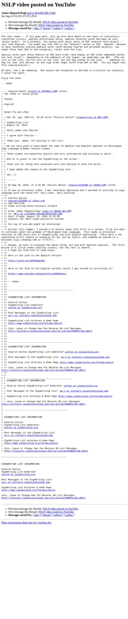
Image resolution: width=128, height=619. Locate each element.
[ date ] (37, 28)
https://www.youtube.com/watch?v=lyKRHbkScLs (37, 321)
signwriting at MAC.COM (92, 133)
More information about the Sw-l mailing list (26, 615)
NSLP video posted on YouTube (60, 22)
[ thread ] (46, 28)
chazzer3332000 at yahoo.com (26, 233)
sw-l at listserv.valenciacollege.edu (32, 371)
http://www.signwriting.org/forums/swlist (35, 380)
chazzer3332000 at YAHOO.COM (87, 215)
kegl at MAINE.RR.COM (41, 12)
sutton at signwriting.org (25, 362)
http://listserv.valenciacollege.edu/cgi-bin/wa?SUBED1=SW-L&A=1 (50, 390)
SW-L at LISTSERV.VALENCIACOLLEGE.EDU (38, 249)
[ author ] (69, 28)
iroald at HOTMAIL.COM (42, 102)
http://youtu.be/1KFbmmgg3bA (26, 305)
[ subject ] (57, 28)
